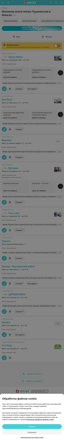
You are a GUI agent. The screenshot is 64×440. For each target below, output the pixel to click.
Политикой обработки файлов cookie (40, 419)
